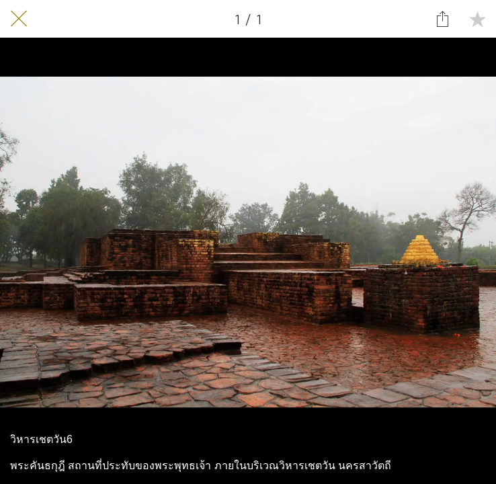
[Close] (19, 19)
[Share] (442, 19)
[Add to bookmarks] (477, 19)
